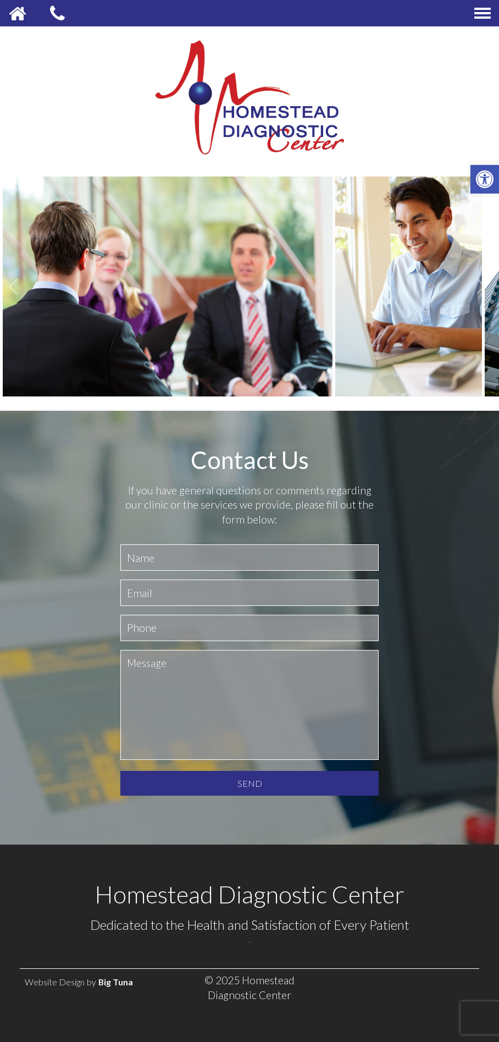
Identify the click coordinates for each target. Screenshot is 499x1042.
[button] (484, 179)
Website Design (55, 982)
